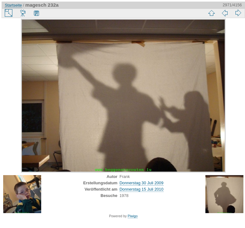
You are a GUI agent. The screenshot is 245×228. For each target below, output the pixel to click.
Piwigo (133, 216)
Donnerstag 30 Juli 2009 (141, 182)
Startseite (13, 5)
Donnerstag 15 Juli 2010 (141, 189)
